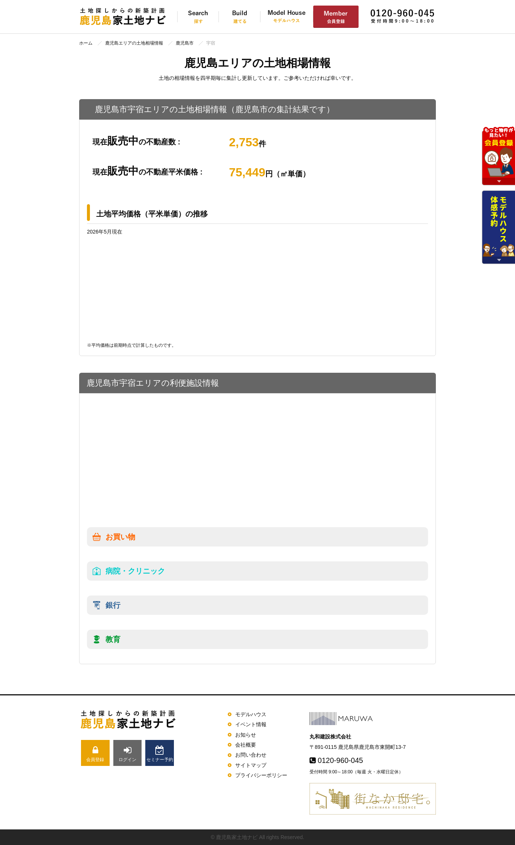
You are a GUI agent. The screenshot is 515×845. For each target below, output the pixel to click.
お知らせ (245, 735)
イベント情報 (250, 724)
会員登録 (95, 754)
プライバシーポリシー (261, 775)
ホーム (86, 43)
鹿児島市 (185, 43)
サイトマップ (250, 765)
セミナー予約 (159, 754)
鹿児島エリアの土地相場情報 (134, 43)
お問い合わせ (250, 755)
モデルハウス (250, 714)
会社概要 (245, 745)
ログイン (127, 754)
